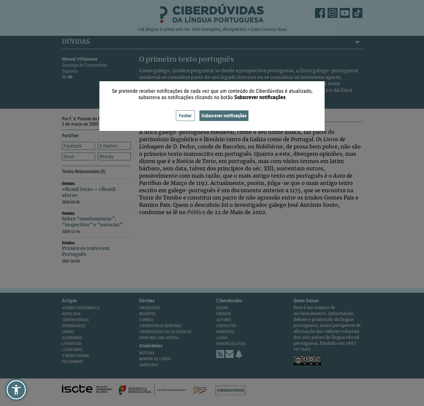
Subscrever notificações (223, 115)
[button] (16, 389)
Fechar (185, 115)
